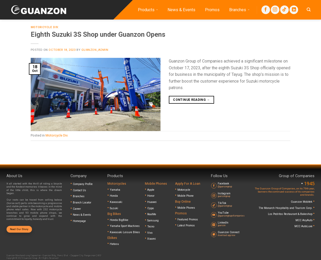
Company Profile (83, 184)
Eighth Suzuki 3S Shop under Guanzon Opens (98, 34)
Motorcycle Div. (45, 27)
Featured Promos (187, 219)
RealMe (151, 214)
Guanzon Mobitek (302, 201)
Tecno (150, 226)
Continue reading (191, 99)
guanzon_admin (94, 50)
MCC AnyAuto (304, 220)
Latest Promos (186, 225)
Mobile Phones (186, 207)
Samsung (153, 220)
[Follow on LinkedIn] (294, 9)
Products (148, 10)
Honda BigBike (119, 220)
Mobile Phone (185, 195)
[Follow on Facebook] (265, 9)
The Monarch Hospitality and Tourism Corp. (286, 208)
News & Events (181, 9)
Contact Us (79, 190)
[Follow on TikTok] (284, 9)
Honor (151, 195)
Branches (239, 10)
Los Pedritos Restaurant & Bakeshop (290, 214)
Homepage (79, 221)
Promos (212, 9)
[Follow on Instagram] (275, 9)
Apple (150, 189)
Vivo (149, 232)
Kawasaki (116, 202)
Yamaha (115, 189)
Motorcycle (183, 189)
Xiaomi (151, 238)
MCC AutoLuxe (303, 226)
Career (77, 209)
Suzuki (114, 208)
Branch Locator (82, 202)
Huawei (152, 202)
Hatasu (114, 244)
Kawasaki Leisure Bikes (125, 232)
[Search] (309, 10)
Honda (114, 195)
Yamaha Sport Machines (125, 226)
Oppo (150, 208)
